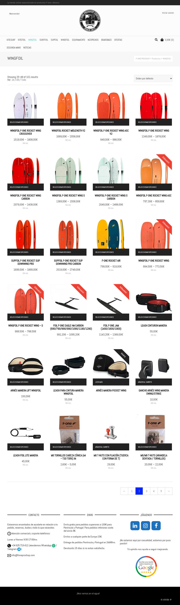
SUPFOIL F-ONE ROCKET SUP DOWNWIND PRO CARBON (68, 262)
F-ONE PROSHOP (143, 58)
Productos (156, 58)
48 (17, 79)
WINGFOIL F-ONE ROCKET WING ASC (153, 195)
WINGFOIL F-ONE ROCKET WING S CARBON (111, 197)
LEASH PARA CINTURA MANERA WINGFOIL (68, 392)
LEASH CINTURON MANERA (154, 325)
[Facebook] (156, 525)
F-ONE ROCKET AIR (111, 260)
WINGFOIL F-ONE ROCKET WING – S (25, 325)
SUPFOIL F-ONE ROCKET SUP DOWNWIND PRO (25, 262)
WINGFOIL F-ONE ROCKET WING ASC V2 (111, 132)
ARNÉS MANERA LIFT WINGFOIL (26, 390)
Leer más (98, 382)
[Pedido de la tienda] (153, 78)
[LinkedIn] (135, 525)
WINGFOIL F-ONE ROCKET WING (153, 130)
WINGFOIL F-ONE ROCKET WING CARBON (25, 197)
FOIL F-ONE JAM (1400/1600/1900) (111, 327)
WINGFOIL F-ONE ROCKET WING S (68, 195)
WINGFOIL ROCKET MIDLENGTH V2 (68, 130)
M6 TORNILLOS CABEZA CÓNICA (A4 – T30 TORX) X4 (68, 457)
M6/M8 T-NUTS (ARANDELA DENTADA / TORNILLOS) (153, 457)
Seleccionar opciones (19, 122)
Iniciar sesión (168, 12)
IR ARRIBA (166, 599)
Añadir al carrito (145, 382)
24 (13, 79)
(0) (167, 39)
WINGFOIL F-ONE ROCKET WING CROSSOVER (25, 132)
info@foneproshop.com (21, 555)
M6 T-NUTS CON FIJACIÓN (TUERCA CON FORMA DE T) (111, 457)
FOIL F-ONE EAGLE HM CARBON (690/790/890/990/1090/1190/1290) (71, 327)
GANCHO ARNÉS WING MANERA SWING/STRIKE (154, 392)
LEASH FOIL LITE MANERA (25, 455)
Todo (23, 79)
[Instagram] (145, 525)
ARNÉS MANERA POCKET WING (111, 390)
